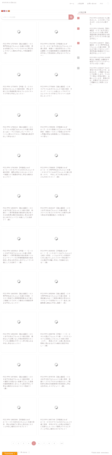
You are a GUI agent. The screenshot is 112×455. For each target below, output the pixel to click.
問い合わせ (24, 452)
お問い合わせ (92, 3)
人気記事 (81, 3)
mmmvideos (9, 2)
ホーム (72, 3)
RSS (101, 3)
